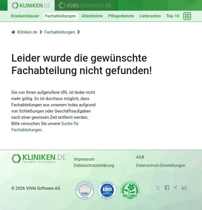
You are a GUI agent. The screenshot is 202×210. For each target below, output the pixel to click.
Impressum (84, 159)
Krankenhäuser (25, 16)
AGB (140, 157)
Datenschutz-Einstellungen (160, 165)
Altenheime (92, 16)
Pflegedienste (121, 16)
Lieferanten (150, 16)
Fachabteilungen (60, 16)
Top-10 (172, 16)
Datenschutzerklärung (94, 165)
